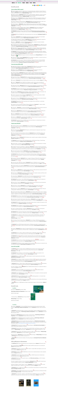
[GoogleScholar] (34, 5)
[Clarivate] (36, 5)
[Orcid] (33, 5)
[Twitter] (41, 5)
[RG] (39, 5)
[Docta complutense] (44, 5)
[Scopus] (38, 5)
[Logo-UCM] (43, 5)
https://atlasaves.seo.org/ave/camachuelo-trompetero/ (27, 323)
